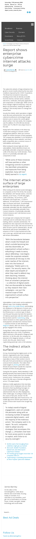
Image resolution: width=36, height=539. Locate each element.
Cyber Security (10, 32)
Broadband (8, 28)
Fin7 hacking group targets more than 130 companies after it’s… (20, 454)
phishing (16, 365)
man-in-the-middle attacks (16, 306)
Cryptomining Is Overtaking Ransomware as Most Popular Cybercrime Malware (19, 458)
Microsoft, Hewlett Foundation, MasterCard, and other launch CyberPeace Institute (16, 450)
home (4, 43)
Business (19, 28)
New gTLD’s (21, 36)
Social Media (9, 40)
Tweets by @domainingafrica (12, 536)
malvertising (21, 318)
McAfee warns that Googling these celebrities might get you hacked (17, 445)
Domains (22, 32)
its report (23, 174)
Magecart (6, 325)
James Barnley (11, 70)
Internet (20, 40)
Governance (9, 36)
